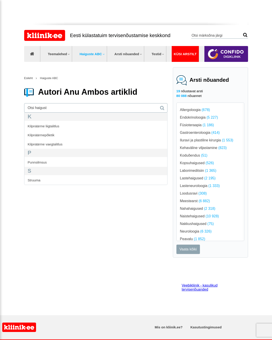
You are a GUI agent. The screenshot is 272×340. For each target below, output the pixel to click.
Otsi (245, 35)
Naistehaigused (199, 216)
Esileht (28, 78)
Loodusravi (193, 193)
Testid (156, 54)
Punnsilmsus (37, 162)
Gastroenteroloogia (200, 132)
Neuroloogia (196, 231)
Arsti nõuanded (126, 54)
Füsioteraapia (197, 125)
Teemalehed (57, 54)
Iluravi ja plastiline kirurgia (206, 140)
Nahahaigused (197, 208)
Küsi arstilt (185, 54)
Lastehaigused (198, 178)
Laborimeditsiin (198, 170)
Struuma (34, 180)
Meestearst (195, 201)
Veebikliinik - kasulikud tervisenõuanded (200, 287)
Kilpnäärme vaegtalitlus (45, 144)
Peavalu (192, 239)
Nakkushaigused (197, 224)
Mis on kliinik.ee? (168, 327)
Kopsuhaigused (197, 163)
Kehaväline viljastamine (203, 148)
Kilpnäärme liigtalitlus (43, 126)
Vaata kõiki (188, 249)
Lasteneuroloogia (200, 186)
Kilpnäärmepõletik (41, 135)
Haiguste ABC (90, 54)
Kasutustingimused (206, 327)
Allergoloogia (195, 110)
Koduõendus (194, 155)
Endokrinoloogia (199, 117)
